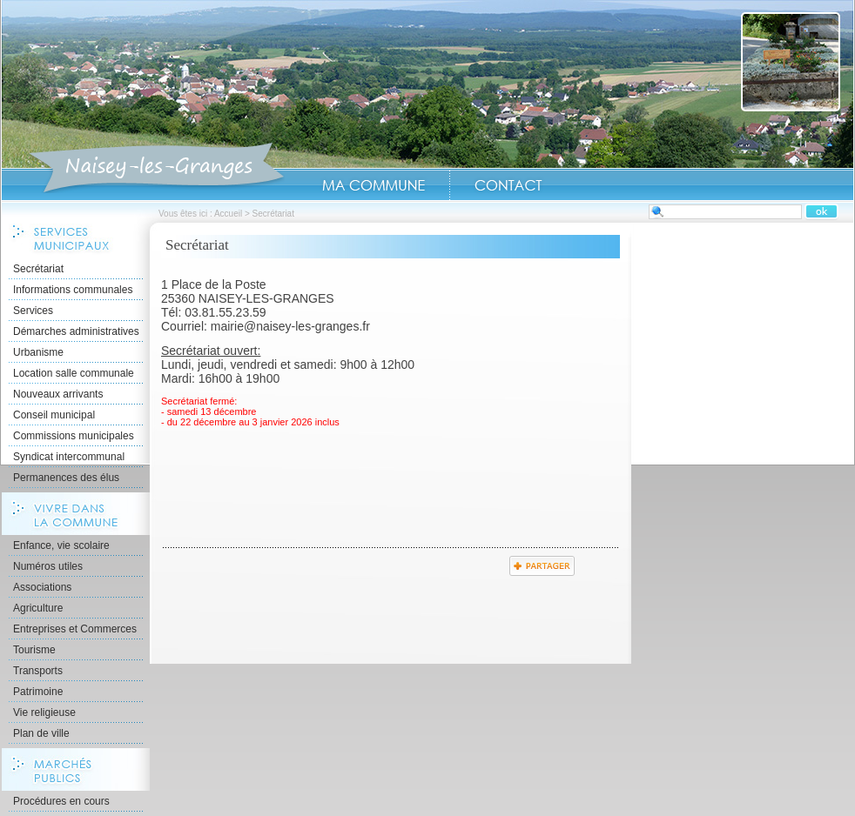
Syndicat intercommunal (69, 457)
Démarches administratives (76, 331)
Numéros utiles (48, 566)
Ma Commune (373, 185)
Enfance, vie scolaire (61, 545)
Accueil (156, 169)
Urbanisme (38, 352)
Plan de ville (41, 733)
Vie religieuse (44, 712)
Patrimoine (38, 692)
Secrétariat (38, 269)
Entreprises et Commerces (75, 629)
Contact (508, 185)
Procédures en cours (61, 801)
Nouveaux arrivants (58, 394)
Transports (38, 671)
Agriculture (38, 608)
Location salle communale (73, 373)
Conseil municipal (54, 415)
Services (33, 310)
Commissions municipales (73, 436)
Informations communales (72, 290)
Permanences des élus (66, 478)
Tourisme (34, 650)
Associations (42, 587)
